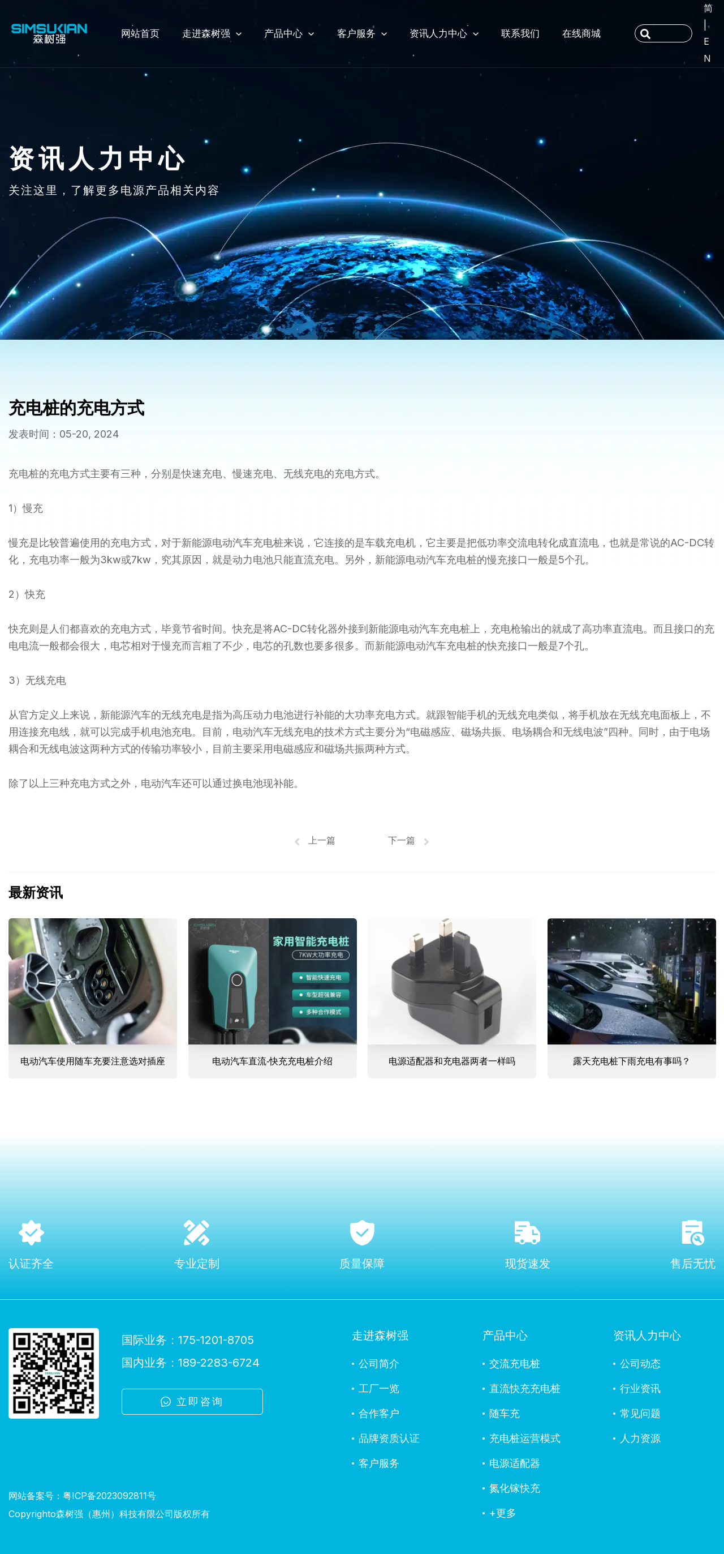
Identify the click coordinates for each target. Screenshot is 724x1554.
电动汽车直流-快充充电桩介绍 (272, 1061)
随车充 (504, 1413)
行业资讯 (640, 1388)
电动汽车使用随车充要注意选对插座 (92, 1061)
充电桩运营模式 (525, 1438)
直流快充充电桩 (525, 1388)
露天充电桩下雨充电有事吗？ (631, 1061)
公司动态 (640, 1363)
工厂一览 (379, 1388)
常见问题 (640, 1413)
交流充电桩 (514, 1363)
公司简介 (379, 1363)
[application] (236, 33)
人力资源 (640, 1438)
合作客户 (379, 1413)
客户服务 (379, 1463)
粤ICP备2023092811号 (109, 1495)
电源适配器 (514, 1463)
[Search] (646, 34)
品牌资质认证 (389, 1438)
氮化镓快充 (514, 1488)
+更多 (502, 1513)
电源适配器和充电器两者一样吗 (452, 1061)
